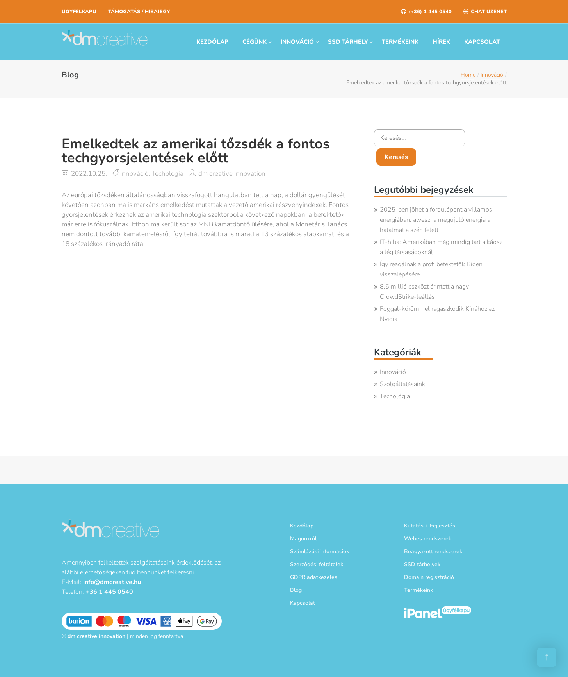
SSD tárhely (348, 42)
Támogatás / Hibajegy (139, 11)
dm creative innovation (231, 173)
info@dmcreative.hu (112, 582)
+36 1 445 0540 (109, 592)
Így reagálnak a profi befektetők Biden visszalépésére (431, 269)
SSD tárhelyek (422, 564)
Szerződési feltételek (316, 564)
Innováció (297, 42)
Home (468, 74)
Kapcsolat (482, 42)
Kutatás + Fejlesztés (429, 525)
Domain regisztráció (429, 577)
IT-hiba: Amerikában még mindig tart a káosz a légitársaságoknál (441, 247)
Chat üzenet (485, 11)
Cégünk (254, 42)
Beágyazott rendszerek (433, 551)
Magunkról (303, 538)
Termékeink (400, 42)
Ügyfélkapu (79, 11)
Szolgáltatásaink (402, 384)
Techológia (167, 173)
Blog (296, 590)
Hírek (441, 42)
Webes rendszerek (427, 538)
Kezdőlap (212, 42)
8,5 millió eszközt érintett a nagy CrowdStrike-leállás (424, 291)
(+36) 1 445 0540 (426, 11)
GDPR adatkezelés (313, 577)
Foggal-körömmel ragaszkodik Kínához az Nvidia (437, 314)
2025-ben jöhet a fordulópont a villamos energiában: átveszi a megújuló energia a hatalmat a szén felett (436, 219)
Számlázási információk (319, 551)
